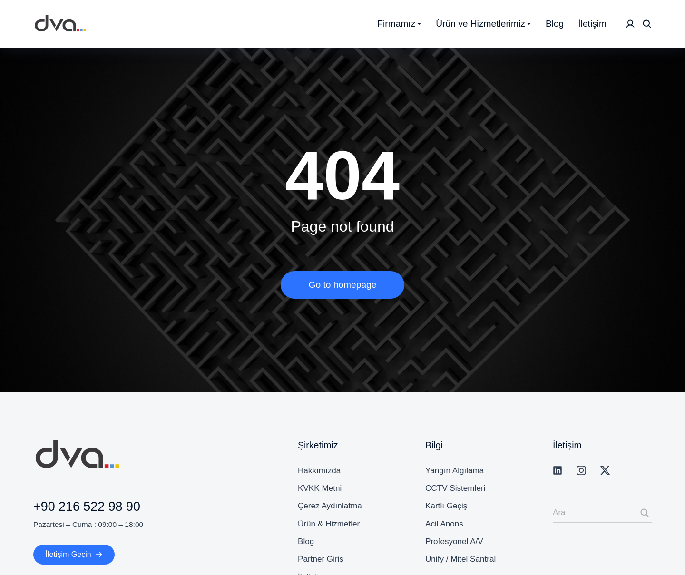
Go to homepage (343, 285)
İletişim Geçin (74, 554)
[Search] (644, 513)
